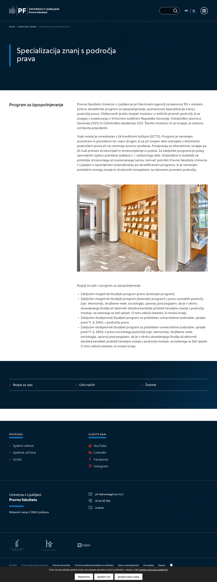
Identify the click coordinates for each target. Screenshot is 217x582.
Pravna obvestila (61, 565)
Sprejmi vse (103, 577)
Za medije (148, 565)
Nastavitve (84, 577)
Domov (12, 27)
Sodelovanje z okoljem (27, 27)
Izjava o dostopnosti (128, 565)
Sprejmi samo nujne (128, 577)
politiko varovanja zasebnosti (153, 570)
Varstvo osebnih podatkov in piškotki (94, 565)
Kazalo (161, 565)
